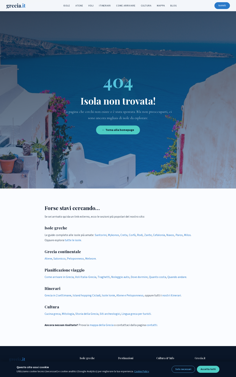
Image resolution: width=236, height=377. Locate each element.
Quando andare (176, 277)
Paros (179, 235)
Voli (91, 6)
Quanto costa (157, 277)
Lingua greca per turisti (136, 314)
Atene (79, 6)
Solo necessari (183, 369)
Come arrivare (126, 6)
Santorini (101, 235)
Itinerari (105, 6)
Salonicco (59, 259)
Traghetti (104, 277)
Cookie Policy (141, 371)
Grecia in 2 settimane (58, 295)
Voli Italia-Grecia (85, 277)
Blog (173, 6)
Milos (187, 235)
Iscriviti (219, 5)
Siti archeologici (110, 314)
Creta (123, 235)
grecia (18, 5)
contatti (151, 325)
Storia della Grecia (86, 314)
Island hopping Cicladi (86, 295)
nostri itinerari (171, 295)
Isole (66, 6)
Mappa (161, 6)
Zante (148, 235)
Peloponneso (75, 259)
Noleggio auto (120, 277)
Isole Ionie (108, 295)
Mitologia (68, 314)
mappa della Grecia (101, 325)
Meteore (90, 259)
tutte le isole (73, 240)
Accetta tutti (208, 369)
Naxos (170, 235)
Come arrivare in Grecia (59, 277)
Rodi (140, 235)
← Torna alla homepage (118, 130)
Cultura (146, 6)
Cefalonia (159, 235)
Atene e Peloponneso (129, 295)
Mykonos (113, 235)
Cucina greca (52, 314)
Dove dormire (139, 277)
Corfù (132, 235)
